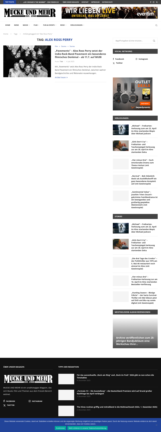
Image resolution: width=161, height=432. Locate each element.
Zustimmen (60, 428)
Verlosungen (76, 25)
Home (7, 25)
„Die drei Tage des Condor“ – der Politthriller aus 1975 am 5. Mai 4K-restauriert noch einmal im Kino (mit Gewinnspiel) (144, 263)
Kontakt (85, 2)
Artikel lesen (61, 77)
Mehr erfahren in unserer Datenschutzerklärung (87, 428)
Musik (25, 25)
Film (35, 25)
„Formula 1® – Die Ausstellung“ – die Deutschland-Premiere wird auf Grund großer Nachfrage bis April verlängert (114, 392)
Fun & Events (49, 25)
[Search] (156, 25)
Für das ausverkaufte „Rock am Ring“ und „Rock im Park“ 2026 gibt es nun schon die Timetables (115, 376)
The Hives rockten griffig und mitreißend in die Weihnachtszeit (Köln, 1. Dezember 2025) (117, 407)
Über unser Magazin (71, 2)
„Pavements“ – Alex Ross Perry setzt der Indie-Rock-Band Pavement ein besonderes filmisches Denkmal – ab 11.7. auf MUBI (80, 54)
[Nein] (156, 425)
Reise (62, 25)
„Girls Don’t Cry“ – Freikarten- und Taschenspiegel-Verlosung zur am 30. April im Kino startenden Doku (143, 146)
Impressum (95, 2)
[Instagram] (153, 2)
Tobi (61, 61)
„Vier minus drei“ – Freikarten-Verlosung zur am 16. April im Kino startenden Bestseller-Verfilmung (144, 280)
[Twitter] (157, 2)
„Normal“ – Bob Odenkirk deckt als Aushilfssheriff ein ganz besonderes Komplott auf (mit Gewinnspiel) (144, 180)
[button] (18, 2)
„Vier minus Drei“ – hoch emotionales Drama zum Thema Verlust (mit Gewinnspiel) (142, 164)
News (16, 25)
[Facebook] (150, 2)
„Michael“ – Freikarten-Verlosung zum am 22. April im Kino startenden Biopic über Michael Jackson (143, 130)
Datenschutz (107, 2)
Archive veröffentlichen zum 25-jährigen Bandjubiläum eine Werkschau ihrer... (135, 341)
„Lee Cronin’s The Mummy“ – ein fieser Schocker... (44, 2)
